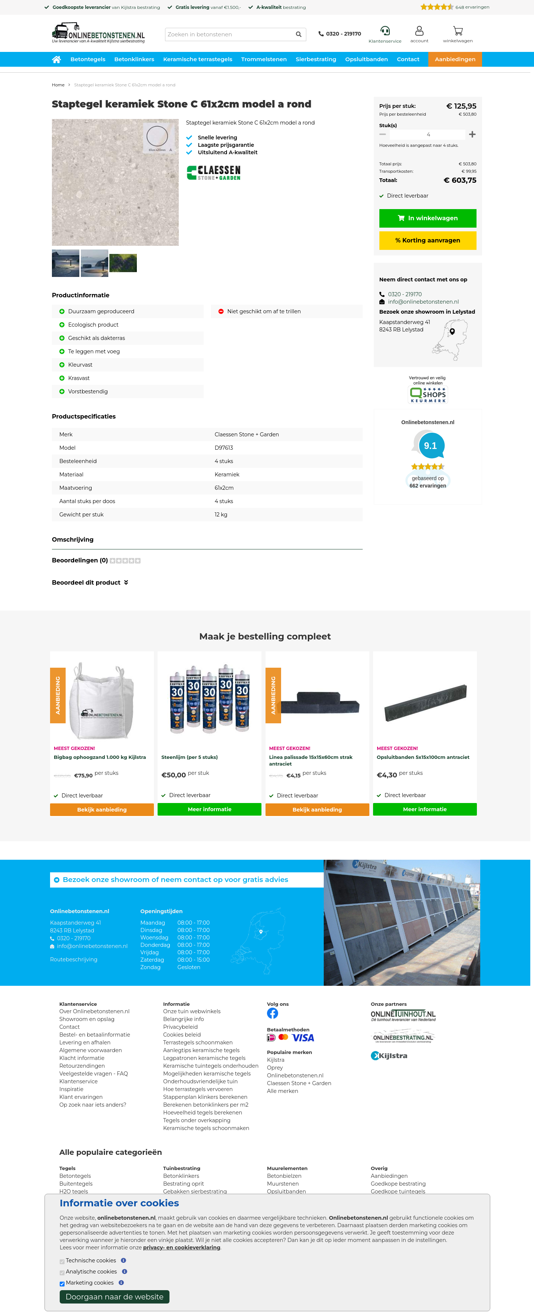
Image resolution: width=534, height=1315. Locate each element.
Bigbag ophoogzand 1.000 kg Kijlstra (100, 757)
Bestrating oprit (183, 1183)
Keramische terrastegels (197, 59)
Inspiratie (71, 1089)
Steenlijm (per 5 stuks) (189, 757)
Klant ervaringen (81, 1097)
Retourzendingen (82, 1066)
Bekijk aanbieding (101, 809)
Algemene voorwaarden (90, 1050)
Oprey (275, 1067)
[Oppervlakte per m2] (426, 134)
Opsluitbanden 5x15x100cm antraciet (423, 757)
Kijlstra (128, 7)
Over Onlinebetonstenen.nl (94, 1011)
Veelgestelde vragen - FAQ (93, 1073)
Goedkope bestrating (398, 1183)
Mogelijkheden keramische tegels (207, 1073)
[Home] (98, 30)
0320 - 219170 (340, 33)
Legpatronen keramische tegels (204, 1058)
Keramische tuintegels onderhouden (210, 1066)
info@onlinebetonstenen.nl (420, 301)
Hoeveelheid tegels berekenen (202, 1112)
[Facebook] (272, 1012)
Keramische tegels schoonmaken (206, 1128)
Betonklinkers (134, 59)
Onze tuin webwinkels (192, 1011)
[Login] (419, 36)
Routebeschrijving (74, 959)
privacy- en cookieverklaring (181, 1247)
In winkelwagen (426, 218)
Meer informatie (209, 809)
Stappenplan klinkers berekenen (205, 1097)
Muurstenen (283, 1183)
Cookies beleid (182, 1034)
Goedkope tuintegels (398, 1191)
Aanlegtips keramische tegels (201, 1050)
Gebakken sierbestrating (195, 1191)
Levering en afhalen (85, 1042)
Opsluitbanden (366, 59)
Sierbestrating (316, 59)
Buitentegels (75, 1183)
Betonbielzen (284, 1176)
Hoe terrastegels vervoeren (198, 1089)
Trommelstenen (264, 59)
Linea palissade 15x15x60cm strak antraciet (311, 760)
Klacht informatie (82, 1058)
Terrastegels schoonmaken (198, 1042)
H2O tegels (73, 1191)
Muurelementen (287, 1168)
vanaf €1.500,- (208, 7)
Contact (408, 59)
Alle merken (283, 1091)
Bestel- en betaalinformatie (94, 1034)
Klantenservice (78, 1081)
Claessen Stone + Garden (299, 1083)
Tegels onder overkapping (197, 1120)
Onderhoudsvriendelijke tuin (200, 1081)
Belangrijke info (183, 1019)
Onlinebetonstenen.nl (295, 1075)
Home (58, 84)
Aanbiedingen (455, 59)
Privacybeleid (180, 1027)
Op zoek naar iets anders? (92, 1104)
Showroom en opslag (87, 1019)
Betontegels (87, 59)
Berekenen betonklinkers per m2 (205, 1104)
